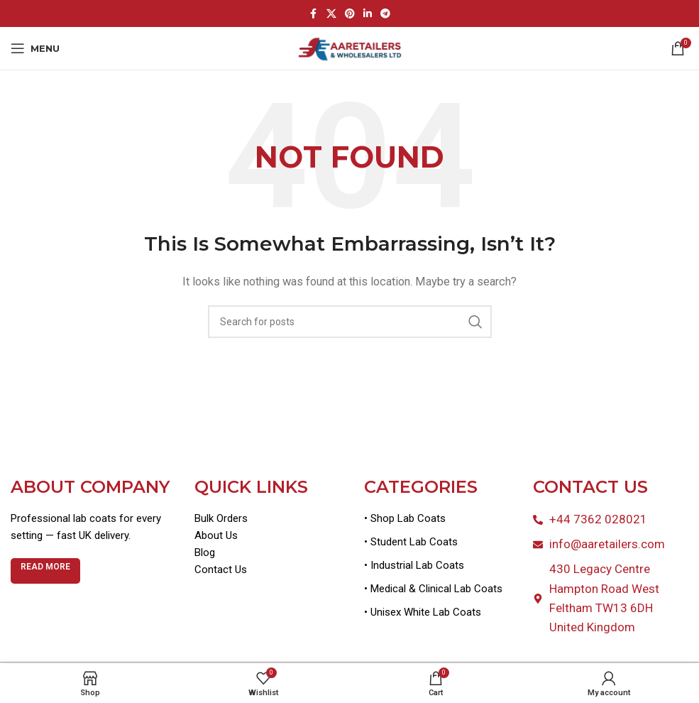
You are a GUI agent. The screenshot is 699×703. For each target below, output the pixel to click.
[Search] (350, 321)
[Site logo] (349, 47)
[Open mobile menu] (35, 48)
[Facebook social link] (313, 13)
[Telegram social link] (385, 13)
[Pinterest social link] (350, 13)
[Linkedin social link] (367, 13)
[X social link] (331, 13)
